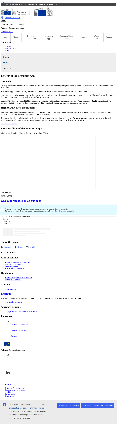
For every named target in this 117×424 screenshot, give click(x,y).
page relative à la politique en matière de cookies (28, 408)
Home (6, 37)
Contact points (10, 289)
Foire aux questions (12, 266)
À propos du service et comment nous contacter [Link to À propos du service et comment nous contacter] (22, 312)
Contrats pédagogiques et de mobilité (18, 278)
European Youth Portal (13, 280)
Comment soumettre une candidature (18, 262)
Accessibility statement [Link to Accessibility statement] (13, 302)
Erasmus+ (6, 293)
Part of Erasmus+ (7, 32)
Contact (8, 384)
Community (84, 37)
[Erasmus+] (27, 15)
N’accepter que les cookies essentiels (98, 405)
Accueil (8, 46)
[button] (2, 17)
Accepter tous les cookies (68, 405)
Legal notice (9, 396)
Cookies (8, 392)
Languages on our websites (15, 390)
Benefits (8, 50)
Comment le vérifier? (48, 4)
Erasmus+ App (10, 48)
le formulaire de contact (57, 211)
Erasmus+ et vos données (14, 264)
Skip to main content (8, 2)
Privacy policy (10, 394)
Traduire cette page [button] (12, 17)
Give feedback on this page (15, 268)
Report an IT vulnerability (14, 388)
